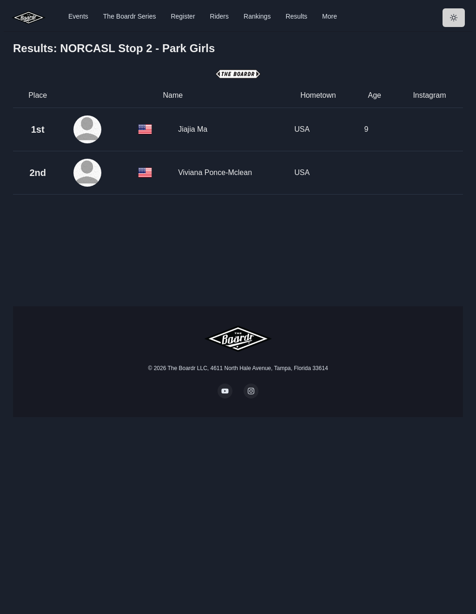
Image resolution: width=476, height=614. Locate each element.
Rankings (257, 16)
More (329, 16)
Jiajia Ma (192, 129)
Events (78, 16)
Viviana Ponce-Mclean (215, 172)
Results (296, 16)
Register (183, 16)
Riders (219, 16)
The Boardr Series (129, 16)
